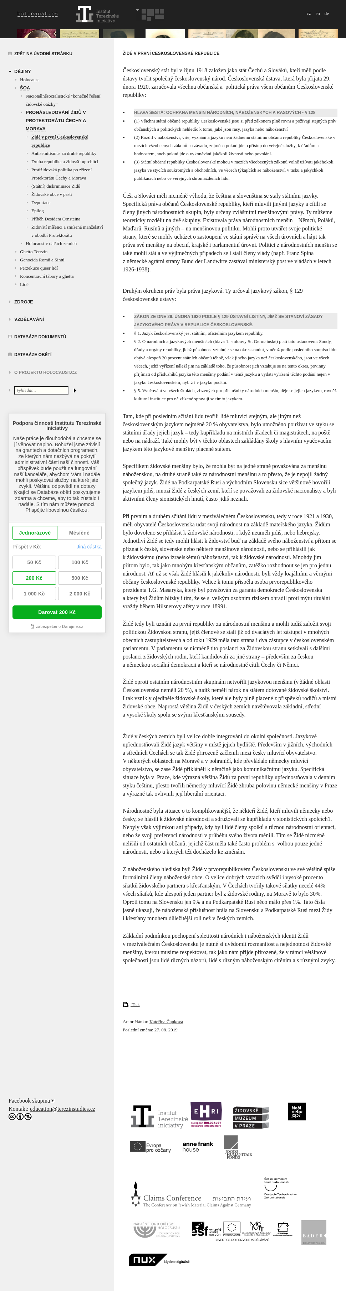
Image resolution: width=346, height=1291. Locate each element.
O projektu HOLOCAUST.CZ (45, 372)
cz (309, 13)
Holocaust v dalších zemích (51, 243)
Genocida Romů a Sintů (42, 259)
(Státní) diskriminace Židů (55, 186)
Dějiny (22, 71)
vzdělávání (29, 319)
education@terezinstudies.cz (62, 1109)
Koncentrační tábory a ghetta (47, 276)
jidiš (148, 491)
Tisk (131, 1004)
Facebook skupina (29, 1101)
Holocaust (29, 79)
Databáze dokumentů (40, 336)
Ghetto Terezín (33, 251)
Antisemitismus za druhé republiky (63, 153)
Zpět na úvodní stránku (43, 53)
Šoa (25, 87)
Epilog (37, 210)
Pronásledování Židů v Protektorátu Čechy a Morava (56, 120)
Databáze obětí (32, 354)
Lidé (24, 284)
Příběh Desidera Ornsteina (55, 219)
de (327, 13)
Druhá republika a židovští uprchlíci (64, 161)
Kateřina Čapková (166, 1021)
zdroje (23, 301)
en (317, 13)
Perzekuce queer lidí (39, 268)
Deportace (40, 202)
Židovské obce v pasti (51, 194)
